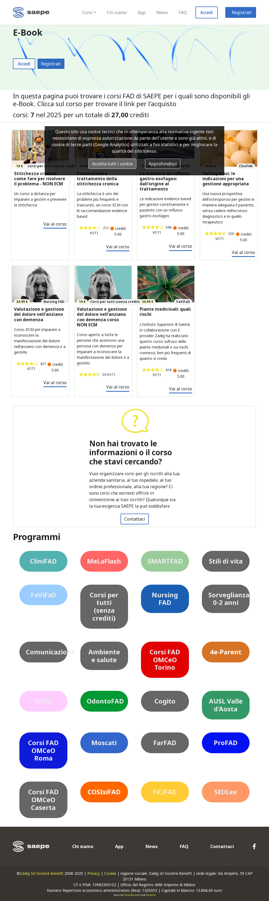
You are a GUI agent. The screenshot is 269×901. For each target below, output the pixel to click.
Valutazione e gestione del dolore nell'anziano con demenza (39, 314)
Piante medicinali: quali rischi (165, 312)
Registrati (242, 12)
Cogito (164, 700)
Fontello (151, 895)
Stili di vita (226, 561)
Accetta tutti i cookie (112, 164)
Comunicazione (46, 651)
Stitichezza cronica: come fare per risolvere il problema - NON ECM (39, 179)
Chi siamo (117, 12)
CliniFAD (43, 561)
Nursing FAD (165, 598)
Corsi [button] (87, 12)
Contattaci (134, 519)
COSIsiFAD (104, 791)
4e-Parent (226, 651)
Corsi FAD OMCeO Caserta (43, 799)
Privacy (93, 873)
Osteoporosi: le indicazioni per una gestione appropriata (225, 179)
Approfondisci (163, 164)
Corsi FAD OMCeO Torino (165, 659)
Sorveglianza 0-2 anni (228, 598)
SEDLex (225, 791)
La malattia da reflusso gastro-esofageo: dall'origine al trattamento (165, 181)
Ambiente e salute (104, 655)
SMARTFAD (165, 561)
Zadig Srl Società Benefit (41, 873)
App (141, 12)
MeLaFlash (104, 561)
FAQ (183, 12)
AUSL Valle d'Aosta (226, 704)
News (162, 12)
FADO (43, 700)
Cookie (110, 873)
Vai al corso (55, 224)
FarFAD (164, 742)
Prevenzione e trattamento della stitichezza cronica (98, 179)
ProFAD (225, 742)
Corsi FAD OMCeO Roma (43, 750)
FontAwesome (132, 895)
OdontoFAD (105, 700)
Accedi (206, 12)
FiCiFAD (165, 791)
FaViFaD (43, 594)
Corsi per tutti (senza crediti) (104, 606)
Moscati (104, 742)
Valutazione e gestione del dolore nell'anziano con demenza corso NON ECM (102, 317)
